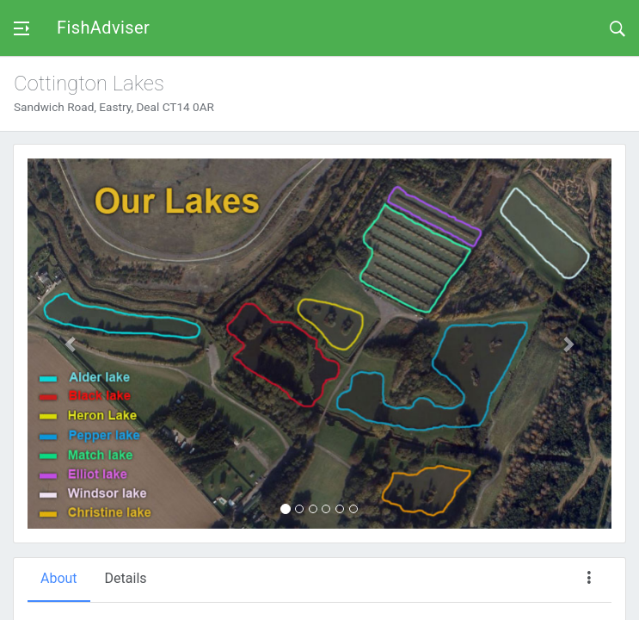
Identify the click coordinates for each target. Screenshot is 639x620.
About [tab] (58, 578)
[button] (71, 343)
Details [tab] (126, 578)
